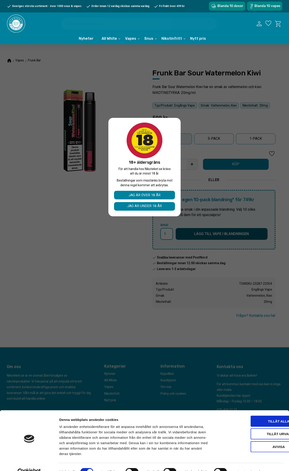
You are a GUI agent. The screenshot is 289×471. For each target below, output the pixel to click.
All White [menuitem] (109, 41)
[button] (268, 25)
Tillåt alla (251, 411)
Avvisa (251, 437)
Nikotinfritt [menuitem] (171, 41)
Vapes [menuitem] (130, 41)
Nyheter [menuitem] (86, 41)
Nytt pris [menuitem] (198, 41)
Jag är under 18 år (144, 206)
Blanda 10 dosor (230, 6)
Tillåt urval (251, 424)
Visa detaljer (245, 462)
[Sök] (211, 24)
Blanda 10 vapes (267, 6)
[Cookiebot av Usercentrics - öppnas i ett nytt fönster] (29, 462)
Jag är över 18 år (144, 195)
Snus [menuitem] (148, 41)
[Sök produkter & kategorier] (140, 24)
